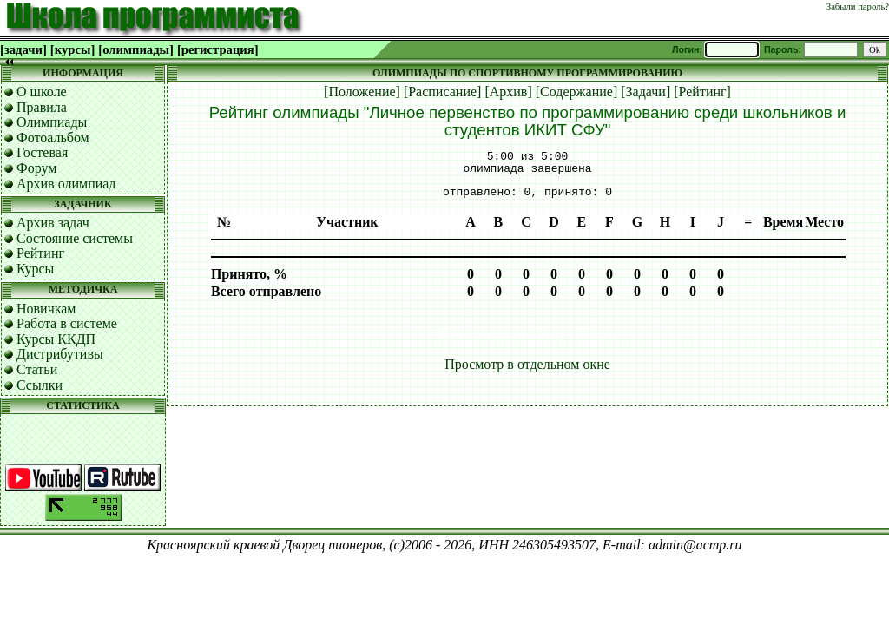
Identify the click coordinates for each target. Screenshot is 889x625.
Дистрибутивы (59, 353)
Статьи (36, 369)
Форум (36, 168)
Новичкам (46, 308)
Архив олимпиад (66, 183)
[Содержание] (577, 91)
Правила (41, 107)
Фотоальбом (52, 137)
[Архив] (507, 91)
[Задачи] (645, 91)
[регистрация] (218, 49)
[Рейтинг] (702, 91)
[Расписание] (443, 91)
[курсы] (72, 49)
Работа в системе (66, 323)
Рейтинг (40, 253)
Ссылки (39, 385)
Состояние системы (74, 238)
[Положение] (362, 91)
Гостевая (42, 152)
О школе (41, 91)
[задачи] (23, 49)
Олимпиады (51, 122)
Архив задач (52, 222)
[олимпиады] (136, 49)
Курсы (35, 268)
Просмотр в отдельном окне (527, 364)
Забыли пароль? (857, 6)
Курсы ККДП (55, 339)
